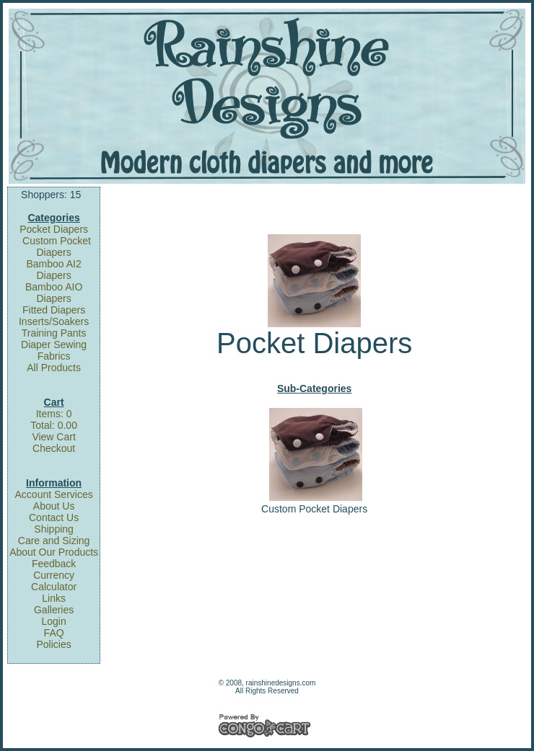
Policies (53, 644)
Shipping (54, 529)
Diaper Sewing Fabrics (54, 350)
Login (53, 621)
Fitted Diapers (53, 310)
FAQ (54, 633)
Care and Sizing (54, 540)
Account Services (54, 494)
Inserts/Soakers (54, 321)
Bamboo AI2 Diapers (53, 269)
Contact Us (54, 517)
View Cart (53, 437)
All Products (54, 367)
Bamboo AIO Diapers (53, 292)
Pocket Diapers (53, 229)
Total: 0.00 (53, 425)
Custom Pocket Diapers (56, 246)
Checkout (53, 448)
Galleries (54, 610)
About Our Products (53, 552)
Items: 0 (54, 413)
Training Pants (54, 333)
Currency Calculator (53, 580)
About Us (54, 506)
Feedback (54, 563)
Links (54, 598)
